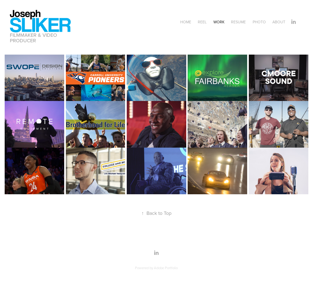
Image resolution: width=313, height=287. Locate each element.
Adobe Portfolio (166, 267)
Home (185, 22)
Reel (202, 22)
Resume (238, 22)
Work (218, 22)
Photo (259, 22)
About (278, 22)
